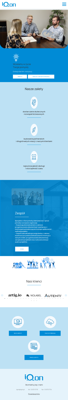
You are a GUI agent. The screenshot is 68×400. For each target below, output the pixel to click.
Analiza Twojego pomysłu (41, 76)
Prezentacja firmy (34, 394)
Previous (2, 295)
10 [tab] (29, 298)
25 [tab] (34, 301)
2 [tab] (7, 298)
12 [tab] (34, 298)
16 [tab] (45, 298)
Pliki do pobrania (50, 333)
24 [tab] (31, 301)
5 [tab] (15, 298)
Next (66, 295)
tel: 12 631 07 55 (33, 389)
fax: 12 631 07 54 (47, 389)
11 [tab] (31, 298)
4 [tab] (13, 298)
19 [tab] (52, 298)
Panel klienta (34, 357)
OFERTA (20, 76)
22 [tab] (60, 298)
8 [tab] (23, 298)
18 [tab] (50, 298)
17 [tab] (47, 298)
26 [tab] (37, 301)
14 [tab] (39, 298)
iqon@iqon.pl (20, 389)
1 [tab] (5, 298)
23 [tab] (63, 298)
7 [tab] (21, 298)
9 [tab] (26, 298)
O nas (22, 249)
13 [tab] (37, 298)
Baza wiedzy (18, 333)
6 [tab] (18, 298)
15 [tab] (42, 298)
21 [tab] (58, 298)
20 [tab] (55, 298)
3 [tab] (10, 298)
